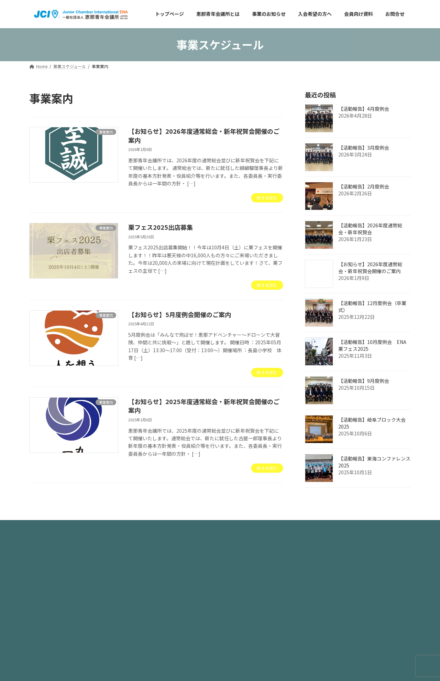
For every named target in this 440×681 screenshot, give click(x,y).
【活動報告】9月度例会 (363, 380)
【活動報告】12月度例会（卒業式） (372, 306)
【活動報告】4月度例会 (363, 108)
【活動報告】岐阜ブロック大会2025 (372, 423)
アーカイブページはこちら (254, 582)
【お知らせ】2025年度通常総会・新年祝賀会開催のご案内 (203, 405)
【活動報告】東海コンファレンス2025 (374, 462)
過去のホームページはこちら (256, 563)
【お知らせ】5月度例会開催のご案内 (179, 314)
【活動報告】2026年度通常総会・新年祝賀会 (370, 229)
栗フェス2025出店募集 (160, 227)
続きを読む (267, 198)
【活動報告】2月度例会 (363, 186)
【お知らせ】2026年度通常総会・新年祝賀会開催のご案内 (203, 135)
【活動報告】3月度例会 (363, 147)
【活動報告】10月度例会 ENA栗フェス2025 (372, 345)
